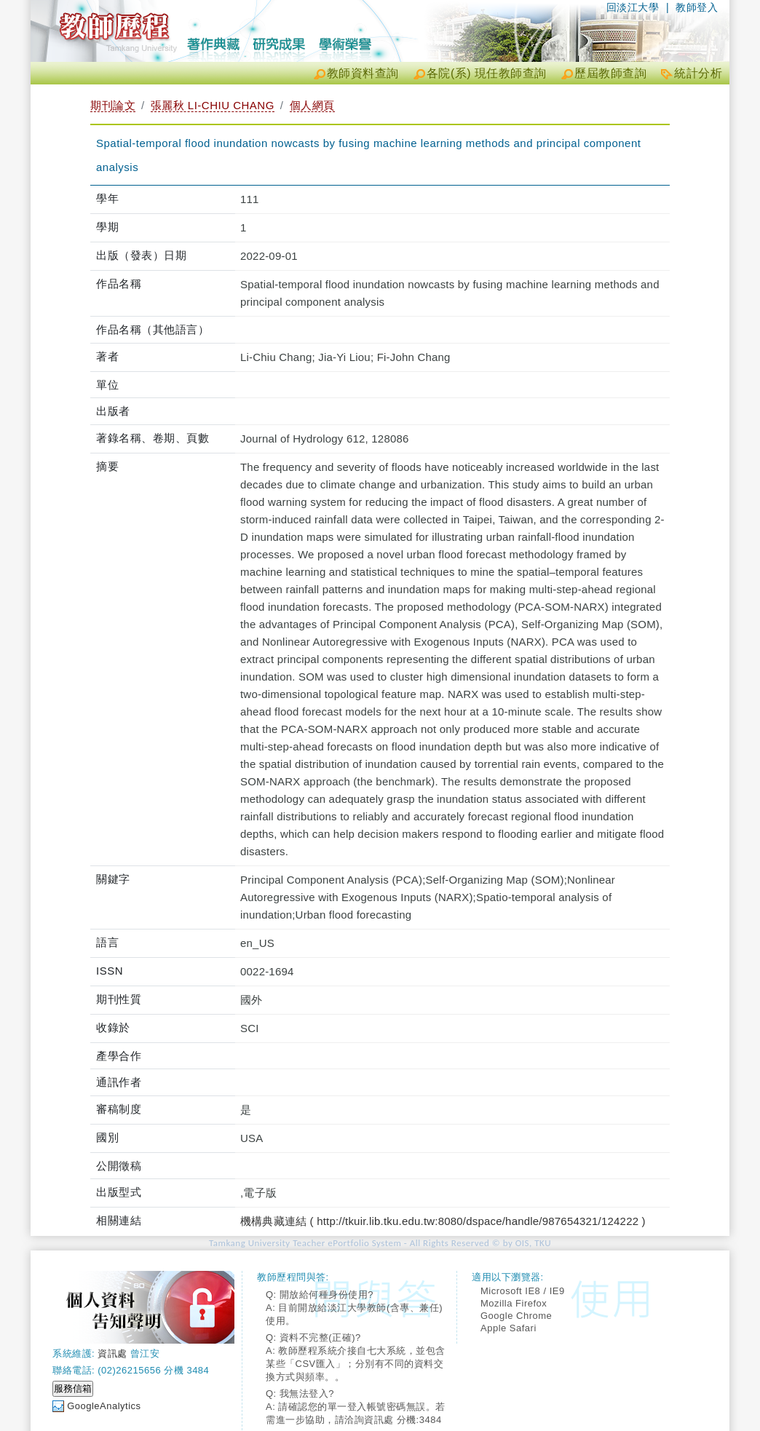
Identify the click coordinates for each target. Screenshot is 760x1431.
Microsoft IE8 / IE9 (522, 1290)
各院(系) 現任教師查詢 (487, 73)
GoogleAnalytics (103, 1405)
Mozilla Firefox (513, 1303)
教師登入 (697, 7)
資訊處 (112, 1353)
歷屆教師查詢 (610, 73)
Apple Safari (508, 1328)
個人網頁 (312, 105)
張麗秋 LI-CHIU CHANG (212, 105)
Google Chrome (516, 1315)
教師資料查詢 (363, 73)
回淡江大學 (633, 7)
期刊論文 (112, 105)
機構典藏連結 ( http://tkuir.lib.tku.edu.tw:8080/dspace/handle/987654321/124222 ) (443, 1221)
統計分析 (698, 73)
